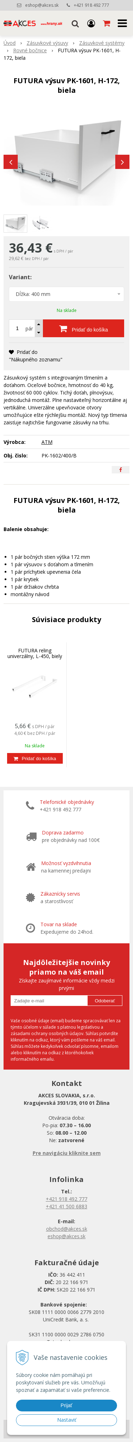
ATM (46, 442)
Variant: (20, 277)
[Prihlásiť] (91, 23)
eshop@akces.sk (42, 5)
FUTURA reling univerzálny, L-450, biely (34, 653)
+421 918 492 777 (91, 5)
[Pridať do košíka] (83, 328)
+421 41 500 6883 (66, 1206)
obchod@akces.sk (66, 1228)
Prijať (66, 1405)
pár (29, 328)
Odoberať (105, 1000)
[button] (75, 23)
